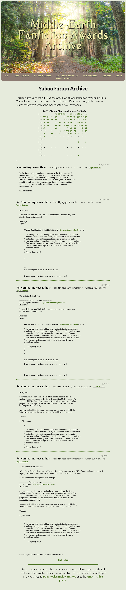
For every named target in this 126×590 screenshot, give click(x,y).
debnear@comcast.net (69, 231)
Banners (107, 77)
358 (78, 118)
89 (68, 115)
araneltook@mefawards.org (59, 578)
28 (44, 129)
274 (67, 126)
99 (67, 124)
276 (71, 118)
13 (48, 126)
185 (78, 124)
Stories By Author (42, 77)
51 (75, 126)
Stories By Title (22, 77)
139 (64, 121)
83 (82, 124)
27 (52, 121)
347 (60, 118)
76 (56, 121)
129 (67, 132)
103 (85, 124)
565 (82, 118)
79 (86, 121)
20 (44, 124)
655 (64, 115)
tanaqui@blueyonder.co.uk (43, 486)
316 (82, 115)
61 (71, 135)
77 (71, 126)
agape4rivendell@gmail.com (53, 304)
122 (64, 138)
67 (75, 121)
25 (71, 115)
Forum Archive (63, 80)
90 (82, 126)
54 (56, 126)
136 (85, 118)
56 (48, 118)
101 (64, 129)
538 (56, 118)
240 (59, 126)
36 (82, 129)
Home (6, 77)
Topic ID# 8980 (95, 169)
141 (64, 126)
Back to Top (63, 561)
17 (52, 135)
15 (78, 129)
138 (64, 132)
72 (64, 124)
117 (60, 121)
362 (78, 115)
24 (86, 129)
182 (56, 115)
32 (71, 132)
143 (71, 124)
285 (86, 115)
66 (48, 121)
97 (68, 118)
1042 (60, 115)
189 (44, 118)
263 (75, 115)
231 (44, 121)
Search (119, 77)
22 (75, 129)
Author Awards (90, 77)
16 (78, 132)
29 (60, 124)
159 (82, 121)
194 (74, 118)
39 (56, 129)
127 (67, 121)
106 (85, 126)
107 (52, 118)
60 (78, 126)
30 (86, 132)
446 (64, 118)
